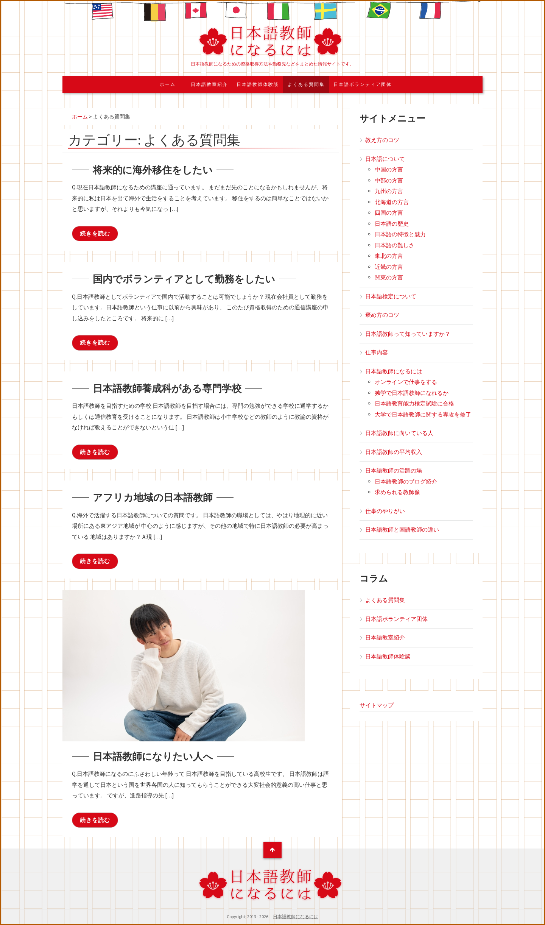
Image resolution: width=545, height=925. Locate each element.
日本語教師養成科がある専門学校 (178, 388)
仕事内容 (376, 352)
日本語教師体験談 (258, 84)
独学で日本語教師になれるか (411, 392)
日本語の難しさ (394, 245)
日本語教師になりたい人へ (162, 756)
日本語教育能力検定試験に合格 (414, 403)
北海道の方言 (392, 202)
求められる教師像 (397, 492)
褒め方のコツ (382, 314)
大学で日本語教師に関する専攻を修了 (423, 414)
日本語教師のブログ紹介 (406, 481)
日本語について (385, 158)
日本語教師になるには (393, 371)
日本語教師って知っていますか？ (407, 333)
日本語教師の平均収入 (393, 451)
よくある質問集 (306, 84)
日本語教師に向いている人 (399, 433)
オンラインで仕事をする (406, 381)
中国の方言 (389, 169)
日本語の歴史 (392, 223)
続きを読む (95, 233)
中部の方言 (389, 180)
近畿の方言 (389, 266)
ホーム (168, 84)
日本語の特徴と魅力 (400, 234)
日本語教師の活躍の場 (393, 470)
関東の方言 (389, 277)
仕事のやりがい (385, 511)
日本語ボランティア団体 (362, 84)
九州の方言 (389, 191)
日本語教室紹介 (209, 84)
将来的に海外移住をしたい (162, 169)
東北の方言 (389, 255)
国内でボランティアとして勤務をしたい (197, 278)
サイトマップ (377, 705)
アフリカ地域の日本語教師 (162, 497)
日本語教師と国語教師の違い (402, 529)
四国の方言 (389, 212)
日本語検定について (390, 296)
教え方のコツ (382, 140)
